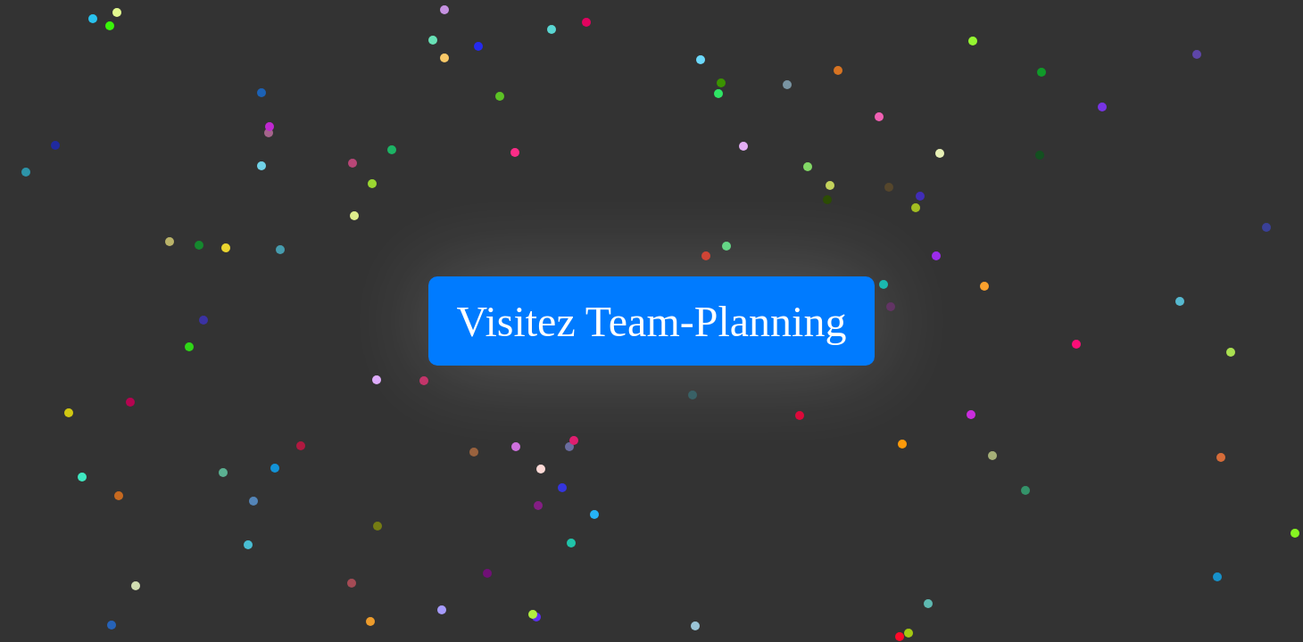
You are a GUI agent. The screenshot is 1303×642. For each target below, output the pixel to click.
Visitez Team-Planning (652, 321)
